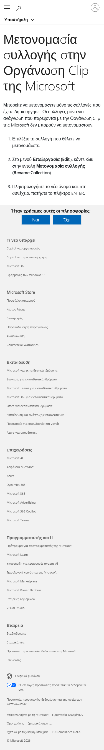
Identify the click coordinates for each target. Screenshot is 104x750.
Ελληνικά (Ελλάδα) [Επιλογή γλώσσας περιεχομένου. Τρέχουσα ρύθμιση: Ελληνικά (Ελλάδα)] (27, 676)
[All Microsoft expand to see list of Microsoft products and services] (7, 7)
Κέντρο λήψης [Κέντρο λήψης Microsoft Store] (16, 309)
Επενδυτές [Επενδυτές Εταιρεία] (14, 660)
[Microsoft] (52, 4)
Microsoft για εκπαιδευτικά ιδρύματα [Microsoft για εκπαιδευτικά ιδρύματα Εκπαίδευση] (32, 370)
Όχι (67, 220)
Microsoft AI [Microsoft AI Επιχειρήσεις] (15, 458)
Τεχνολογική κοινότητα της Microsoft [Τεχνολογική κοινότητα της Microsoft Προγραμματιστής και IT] (32, 572)
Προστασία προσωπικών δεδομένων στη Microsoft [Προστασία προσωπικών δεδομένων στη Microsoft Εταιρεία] (41, 651)
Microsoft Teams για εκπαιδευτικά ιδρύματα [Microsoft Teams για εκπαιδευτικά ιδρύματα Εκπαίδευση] (37, 388)
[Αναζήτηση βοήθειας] (19, 7)
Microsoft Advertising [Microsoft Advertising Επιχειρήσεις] (21, 502)
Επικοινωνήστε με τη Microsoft (28, 715)
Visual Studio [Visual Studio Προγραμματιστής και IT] (15, 608)
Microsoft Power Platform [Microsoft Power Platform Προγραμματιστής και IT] (24, 590)
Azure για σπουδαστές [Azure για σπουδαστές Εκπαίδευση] (22, 432)
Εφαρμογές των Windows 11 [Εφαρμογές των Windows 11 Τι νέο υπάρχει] (26, 275)
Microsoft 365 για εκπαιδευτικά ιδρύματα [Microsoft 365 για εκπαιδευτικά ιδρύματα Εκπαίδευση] (35, 397)
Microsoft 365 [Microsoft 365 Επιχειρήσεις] (16, 493)
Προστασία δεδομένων (67, 715)
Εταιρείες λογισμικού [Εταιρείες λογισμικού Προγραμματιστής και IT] (21, 599)
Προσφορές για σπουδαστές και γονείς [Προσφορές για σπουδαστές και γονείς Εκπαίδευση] (33, 423)
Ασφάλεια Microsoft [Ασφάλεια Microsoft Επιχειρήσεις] (20, 467)
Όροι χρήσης (15, 723)
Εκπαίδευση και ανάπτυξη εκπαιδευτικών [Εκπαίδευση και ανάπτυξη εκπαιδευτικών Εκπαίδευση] (35, 415)
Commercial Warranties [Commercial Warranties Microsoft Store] (23, 345)
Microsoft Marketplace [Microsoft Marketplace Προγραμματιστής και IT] (22, 581)
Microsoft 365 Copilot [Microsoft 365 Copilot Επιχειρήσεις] (21, 511)
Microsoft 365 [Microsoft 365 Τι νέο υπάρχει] (16, 266)
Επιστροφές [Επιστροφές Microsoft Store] (14, 318)
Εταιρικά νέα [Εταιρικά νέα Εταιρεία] (15, 642)
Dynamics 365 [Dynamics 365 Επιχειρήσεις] (16, 485)
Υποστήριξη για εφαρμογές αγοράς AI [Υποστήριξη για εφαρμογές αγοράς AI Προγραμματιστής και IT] (32, 563)
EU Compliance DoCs (66, 732)
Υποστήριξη (16, 19)
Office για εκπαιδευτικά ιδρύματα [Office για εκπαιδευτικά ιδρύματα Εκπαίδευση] (29, 406)
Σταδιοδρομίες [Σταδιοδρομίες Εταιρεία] (16, 633)
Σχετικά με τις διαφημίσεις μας (27, 732)
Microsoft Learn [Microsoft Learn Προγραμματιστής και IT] (17, 554)
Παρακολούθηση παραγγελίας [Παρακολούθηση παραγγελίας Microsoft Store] (27, 327)
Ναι (35, 220)
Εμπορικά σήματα (39, 723)
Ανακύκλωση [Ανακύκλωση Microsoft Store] (15, 336)
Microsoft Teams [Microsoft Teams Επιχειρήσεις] (18, 520)
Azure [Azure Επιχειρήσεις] (10, 476)
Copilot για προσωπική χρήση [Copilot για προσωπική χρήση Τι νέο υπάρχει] (27, 257)
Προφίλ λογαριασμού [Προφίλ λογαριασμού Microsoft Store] (21, 300)
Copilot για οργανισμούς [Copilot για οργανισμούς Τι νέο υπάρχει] (23, 248)
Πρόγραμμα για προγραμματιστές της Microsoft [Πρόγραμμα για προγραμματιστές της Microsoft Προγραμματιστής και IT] (39, 546)
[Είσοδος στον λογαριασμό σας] (95, 7)
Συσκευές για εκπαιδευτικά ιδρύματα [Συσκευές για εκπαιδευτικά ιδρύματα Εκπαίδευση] (32, 379)
